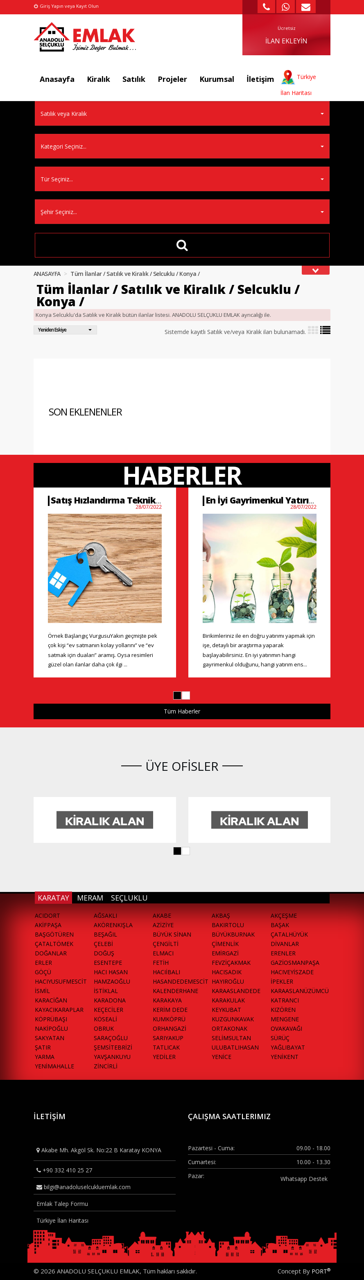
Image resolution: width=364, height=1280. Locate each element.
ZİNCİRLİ (106, 1066)
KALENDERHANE (175, 991)
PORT (321, 1271)
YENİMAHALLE (54, 1066)
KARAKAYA (167, 1000)
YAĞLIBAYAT (288, 1047)
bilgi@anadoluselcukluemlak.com (83, 1187)
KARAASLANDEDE (236, 991)
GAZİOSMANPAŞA (295, 962)
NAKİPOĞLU (51, 1028)
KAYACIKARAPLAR (59, 1010)
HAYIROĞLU (228, 981)
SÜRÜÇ (280, 1038)
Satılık (133, 79)
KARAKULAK (228, 1000)
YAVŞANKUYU (112, 1057)
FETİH (161, 962)
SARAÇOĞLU (111, 1038)
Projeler (172, 79)
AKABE (162, 915)
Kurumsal (216, 79)
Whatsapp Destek (304, 1179)
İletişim (260, 79)
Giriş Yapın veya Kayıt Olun (66, 6)
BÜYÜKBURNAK (233, 934)
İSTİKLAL (106, 991)
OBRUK (104, 1028)
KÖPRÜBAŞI (51, 1019)
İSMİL (42, 991)
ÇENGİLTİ (166, 944)
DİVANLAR (285, 944)
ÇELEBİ (103, 944)
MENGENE (285, 1019)
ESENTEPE (108, 962)
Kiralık (98, 79)
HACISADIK (227, 972)
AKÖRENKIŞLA (113, 925)
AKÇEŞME (284, 915)
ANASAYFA (47, 274)
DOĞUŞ (104, 953)
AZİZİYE (163, 925)
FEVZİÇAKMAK (231, 962)
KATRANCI (285, 1000)
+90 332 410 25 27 (64, 1170)
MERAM (90, 898)
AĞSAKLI (105, 915)
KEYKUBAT (226, 1010)
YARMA (44, 1057)
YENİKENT (284, 1057)
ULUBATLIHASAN (235, 1047)
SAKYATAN (49, 1038)
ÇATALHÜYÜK (289, 934)
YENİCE (221, 1057)
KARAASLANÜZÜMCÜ (300, 991)
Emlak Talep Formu (62, 1204)
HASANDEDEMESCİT (180, 981)
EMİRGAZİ (225, 953)
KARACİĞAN (51, 1000)
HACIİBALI (166, 972)
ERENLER (283, 953)
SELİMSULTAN (231, 1038)
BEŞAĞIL (105, 934)
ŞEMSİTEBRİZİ (113, 1047)
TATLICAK (166, 1047)
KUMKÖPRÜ (169, 1019)
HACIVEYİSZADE (292, 972)
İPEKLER (282, 981)
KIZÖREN (283, 1010)
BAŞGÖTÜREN (54, 934)
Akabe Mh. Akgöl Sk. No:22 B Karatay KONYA (98, 1150)
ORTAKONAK (229, 1028)
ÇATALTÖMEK (54, 944)
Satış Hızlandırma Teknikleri (110, 500)
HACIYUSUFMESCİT (61, 981)
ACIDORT (47, 915)
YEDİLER (164, 1057)
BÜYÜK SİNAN (172, 934)
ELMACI (163, 953)
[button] (177, 695)
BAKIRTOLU (228, 925)
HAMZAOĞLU (112, 981)
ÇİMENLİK (225, 944)
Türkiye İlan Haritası (62, 1220)
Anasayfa (57, 79)
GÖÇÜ (43, 972)
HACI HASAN (111, 972)
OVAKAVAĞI (286, 1028)
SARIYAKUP (168, 1038)
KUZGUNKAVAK (233, 1019)
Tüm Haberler (182, 711)
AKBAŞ (221, 915)
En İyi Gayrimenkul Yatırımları (268, 500)
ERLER (43, 962)
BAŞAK (280, 925)
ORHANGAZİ (169, 1028)
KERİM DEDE (170, 1010)
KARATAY (53, 898)
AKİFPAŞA (48, 925)
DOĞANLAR (51, 953)
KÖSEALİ (105, 1019)
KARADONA (110, 1000)
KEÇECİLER (108, 1010)
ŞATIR (43, 1047)
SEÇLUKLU (129, 898)
